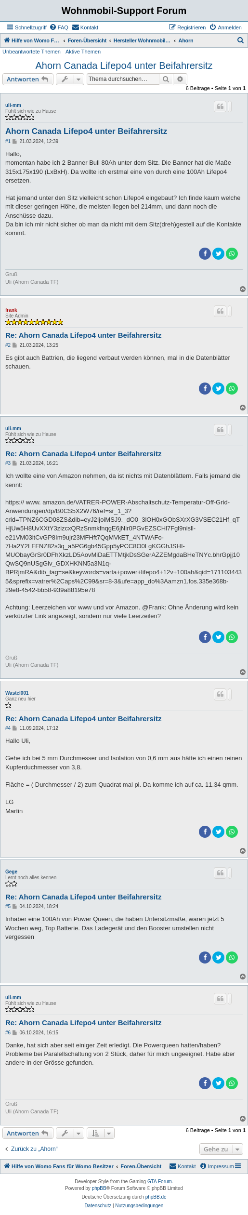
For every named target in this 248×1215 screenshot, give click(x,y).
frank (11, 310)
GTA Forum (159, 1181)
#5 (8, 906)
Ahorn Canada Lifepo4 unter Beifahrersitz (123, 65)
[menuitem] (58, 27)
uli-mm (13, 105)
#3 (8, 463)
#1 (8, 141)
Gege (11, 871)
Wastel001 (17, 693)
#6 (8, 1032)
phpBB (99, 1188)
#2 (8, 345)
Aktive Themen (83, 51)
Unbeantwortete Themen (31, 51)
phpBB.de (156, 1197)
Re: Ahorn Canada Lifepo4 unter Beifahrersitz (83, 335)
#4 (8, 728)
